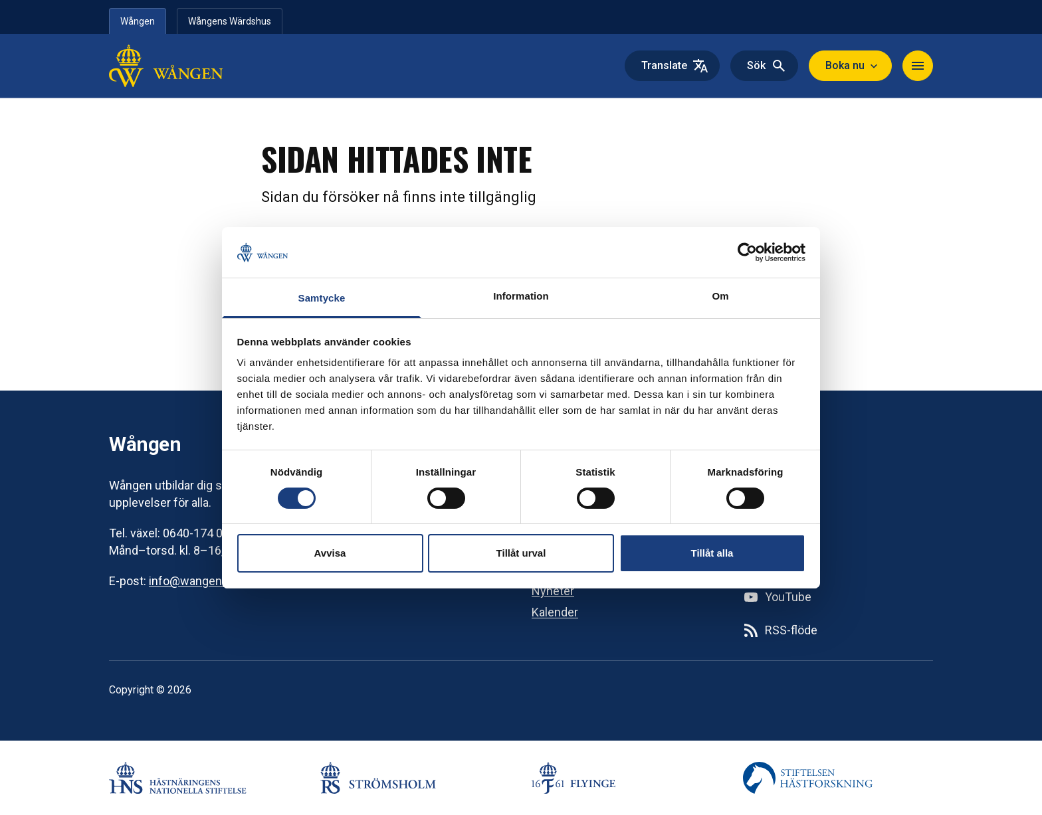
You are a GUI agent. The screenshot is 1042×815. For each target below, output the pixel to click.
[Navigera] (917, 65)
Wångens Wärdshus (229, 21)
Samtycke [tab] (322, 298)
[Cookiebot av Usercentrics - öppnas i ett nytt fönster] (747, 252)
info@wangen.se (193, 581)
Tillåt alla (712, 553)
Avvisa (330, 553)
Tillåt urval (521, 553)
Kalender (555, 612)
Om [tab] (720, 296)
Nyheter (553, 591)
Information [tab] (521, 296)
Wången (137, 21)
